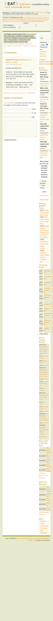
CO (34, 17)
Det (3, 21)
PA (5, 20)
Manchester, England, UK (47, 297)
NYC (17, 21)
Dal (45, 20)
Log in (6, 103)
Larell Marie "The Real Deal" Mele (44, 383)
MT (27, 18)
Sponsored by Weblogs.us (43, 538)
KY (8, 18)
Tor (26, 21)
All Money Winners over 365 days (43, 476)
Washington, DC (44, 395)
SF (21, 21)
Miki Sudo (45, 379)
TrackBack (30, 93)
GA (44, 17)
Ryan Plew (45, 422)
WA (23, 20)
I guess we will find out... (44, 99)
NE (29, 18)
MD (14, 18)
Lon (10, 21)
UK (36, 20)
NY (39, 18)
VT (19, 20)
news (7, 7)
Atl (38, 20)
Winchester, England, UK (47, 290)
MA (17, 18)
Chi (43, 20)
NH (33, 18)
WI (27, 20)
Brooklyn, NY (43, 347)
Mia (14, 21)
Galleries (10, 45)
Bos (41, 20)
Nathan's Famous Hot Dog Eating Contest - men (43, 351)
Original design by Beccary (28, 538)
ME (12, 18)
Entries (44, 526)
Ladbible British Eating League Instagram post (44, 257)
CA (32, 17)
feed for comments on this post (14, 93)
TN (13, 20)
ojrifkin (22, 43)
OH (46, 18)
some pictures (31, 34)
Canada (33, 20)
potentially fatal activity (40, 12)
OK (48, 18)
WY (29, 20)
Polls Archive (44, 199)
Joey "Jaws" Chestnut (48, 450)
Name (34, 109)
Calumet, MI (47, 304)
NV (31, 18)
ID (47, 17)
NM (37, 18)
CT (36, 17)
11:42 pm (19, 64)
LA (10, 18)
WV (25, 20)
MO (25, 18)
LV (12, 21)
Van (28, 21)
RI (7, 20)
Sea (24, 21)
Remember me (44, 47)
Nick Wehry (46, 365)
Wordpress (43, 533)
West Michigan (17, 45)
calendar (26, 7)
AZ (28, 17)
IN (3, 18)
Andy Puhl (45, 411)
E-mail (34, 113)
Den (47, 20)
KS (6, 18)
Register (11, 103)
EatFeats (24, 4)
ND (44, 18)
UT (17, 20)
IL (48, 17)
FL (42, 17)
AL (24, 17)
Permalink (26, 45)
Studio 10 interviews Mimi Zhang (44, 213)
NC (42, 18)
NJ (35, 18)
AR (30, 17)
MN (21, 18)
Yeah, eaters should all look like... (46, 84)
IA (4, 18)
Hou (6, 21)
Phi (19, 21)
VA (21, 20)
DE (40, 17)
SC (9, 20)
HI (45, 17)
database (15, 7)
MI (18, 18)
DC (38, 17)
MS (23, 18)
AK (26, 17)
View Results (44, 195)
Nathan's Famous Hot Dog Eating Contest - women (43, 374)
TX (15, 20)
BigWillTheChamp (13, 60)
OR (3, 20)
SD (11, 20)
